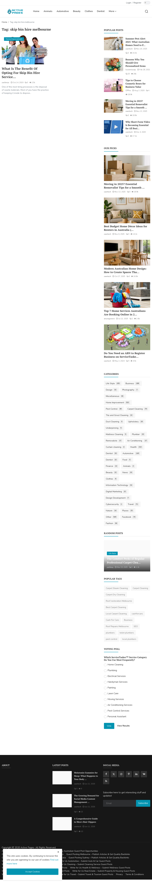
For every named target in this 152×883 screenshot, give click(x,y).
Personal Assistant (116, 716)
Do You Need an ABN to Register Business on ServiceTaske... (124, 354)
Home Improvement (118, 402)
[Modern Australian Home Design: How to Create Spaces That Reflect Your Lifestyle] (127, 253)
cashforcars (137, 613)
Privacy (119, 874)
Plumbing (112, 670)
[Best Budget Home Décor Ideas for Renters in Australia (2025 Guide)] (127, 210)
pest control (111, 639)
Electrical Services (116, 676)
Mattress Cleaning (116, 434)
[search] (146, 11)
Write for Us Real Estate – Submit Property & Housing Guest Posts (103, 871)
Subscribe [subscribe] (143, 803)
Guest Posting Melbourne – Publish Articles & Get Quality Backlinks (98, 854)
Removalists (114, 440)
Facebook (129, 517)
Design (111, 389)
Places (128, 510)
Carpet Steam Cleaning (117, 588)
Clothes (89, 11)
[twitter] (114, 774)
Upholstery (136, 421)
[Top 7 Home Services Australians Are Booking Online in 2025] (127, 295)
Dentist (101, 11)
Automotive (63, 11)
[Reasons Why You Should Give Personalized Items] (113, 64)
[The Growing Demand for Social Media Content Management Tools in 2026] (62, 800)
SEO (136, 626)
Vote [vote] (109, 725)
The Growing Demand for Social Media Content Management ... (86, 798)
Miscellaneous (115, 396)
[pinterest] (129, 774)
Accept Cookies (32, 871)
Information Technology (119, 485)
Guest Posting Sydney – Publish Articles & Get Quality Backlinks (99, 857)
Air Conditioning (137, 440)
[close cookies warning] (58, 852)
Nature (111, 510)
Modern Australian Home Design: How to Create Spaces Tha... (125, 270)
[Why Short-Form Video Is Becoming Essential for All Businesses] (113, 127)
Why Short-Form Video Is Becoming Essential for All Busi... (138, 125)
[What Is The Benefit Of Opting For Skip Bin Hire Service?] (25, 49)
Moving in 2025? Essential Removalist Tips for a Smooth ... (137, 104)
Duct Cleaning (114, 421)
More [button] (112, 11)
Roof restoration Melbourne (119, 601)
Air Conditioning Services (119, 705)
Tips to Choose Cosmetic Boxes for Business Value (136, 83)
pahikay (110, 567)
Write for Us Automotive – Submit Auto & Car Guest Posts (83, 861)
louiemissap (131, 69)
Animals (48, 11)
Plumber (138, 434)
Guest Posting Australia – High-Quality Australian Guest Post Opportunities (62, 851)
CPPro (128, 90)
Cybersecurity (114, 504)
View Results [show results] (123, 725)
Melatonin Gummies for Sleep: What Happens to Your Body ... (86, 776)
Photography (130, 389)
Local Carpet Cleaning (116, 613)
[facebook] (106, 774)
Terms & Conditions (135, 874)
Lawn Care (112, 693)
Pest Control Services (118, 710)
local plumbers (129, 639)
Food (127, 459)
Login (128, 2)
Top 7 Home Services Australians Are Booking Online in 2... (125, 312)
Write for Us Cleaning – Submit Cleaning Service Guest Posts (83, 864)
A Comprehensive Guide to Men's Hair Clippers (86, 820)
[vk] (144, 774)
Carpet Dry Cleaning (115, 594)
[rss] (106, 781)
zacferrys (5, 82)
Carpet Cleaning (137, 408)
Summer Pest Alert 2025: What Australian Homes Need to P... (137, 42)
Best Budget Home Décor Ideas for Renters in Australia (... (125, 228)
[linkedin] (136, 774)
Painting (111, 687)
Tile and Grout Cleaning (119, 415)
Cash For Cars (112, 620)
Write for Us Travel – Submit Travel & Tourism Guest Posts (85, 874)
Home (36, 11)
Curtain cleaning (115, 447)
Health (136, 447)
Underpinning (114, 428)
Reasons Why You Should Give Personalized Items (136, 62)
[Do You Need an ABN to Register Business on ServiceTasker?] (127, 337)
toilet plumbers (127, 632)
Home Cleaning (115, 664)
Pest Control (114, 408)
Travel (133, 504)
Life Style (113, 383)
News (127, 472)
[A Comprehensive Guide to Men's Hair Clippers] (62, 823)
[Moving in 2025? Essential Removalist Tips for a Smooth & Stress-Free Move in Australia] (113, 106)
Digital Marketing (116, 491)
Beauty (76, 11)
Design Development (118, 498)
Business (133, 383)
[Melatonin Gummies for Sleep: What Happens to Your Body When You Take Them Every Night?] (62, 777)
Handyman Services (117, 681)
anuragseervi (109, 318)
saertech (129, 49)
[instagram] (121, 774)
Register (137, 2)
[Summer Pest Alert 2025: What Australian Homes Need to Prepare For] (113, 43)
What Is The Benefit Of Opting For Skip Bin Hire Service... (21, 73)
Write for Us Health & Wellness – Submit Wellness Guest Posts (100, 867)
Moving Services (115, 699)
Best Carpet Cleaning (116, 607)
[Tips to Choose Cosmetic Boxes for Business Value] (113, 85)
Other (111, 517)
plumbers (110, 632)
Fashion (112, 523)
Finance (112, 466)
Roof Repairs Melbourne (117, 626)
